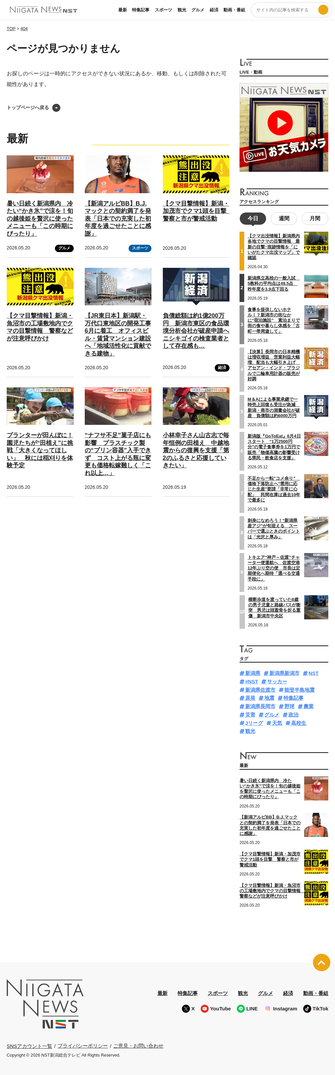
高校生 (298, 722)
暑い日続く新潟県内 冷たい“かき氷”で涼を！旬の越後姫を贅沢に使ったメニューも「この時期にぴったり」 (40, 218)
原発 (250, 697)
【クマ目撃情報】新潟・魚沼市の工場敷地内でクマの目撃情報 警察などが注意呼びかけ (272, 890)
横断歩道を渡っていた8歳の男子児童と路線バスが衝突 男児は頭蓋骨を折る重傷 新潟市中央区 (274, 606)
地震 (269, 697)
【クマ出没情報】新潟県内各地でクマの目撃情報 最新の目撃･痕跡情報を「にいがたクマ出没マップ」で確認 (274, 246)
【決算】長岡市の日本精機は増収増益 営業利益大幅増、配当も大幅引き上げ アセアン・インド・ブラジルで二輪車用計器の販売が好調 (274, 364)
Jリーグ (254, 722)
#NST (251, 680)
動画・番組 (234, 9)
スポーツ (163, 9)
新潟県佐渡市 (260, 689)
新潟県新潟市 (284, 672)
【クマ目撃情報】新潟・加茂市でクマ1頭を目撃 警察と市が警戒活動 (197, 211)
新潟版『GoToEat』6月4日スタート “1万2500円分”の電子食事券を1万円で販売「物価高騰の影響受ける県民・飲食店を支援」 (274, 446)
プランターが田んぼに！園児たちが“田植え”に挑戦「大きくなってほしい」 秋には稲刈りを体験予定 (40, 450)
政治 (293, 713)
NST (314, 672)
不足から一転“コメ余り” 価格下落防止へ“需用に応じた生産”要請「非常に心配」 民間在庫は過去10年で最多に (274, 488)
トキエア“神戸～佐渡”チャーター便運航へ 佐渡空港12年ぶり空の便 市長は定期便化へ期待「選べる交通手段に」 (274, 567)
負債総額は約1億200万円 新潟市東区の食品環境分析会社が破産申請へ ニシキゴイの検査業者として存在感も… (199, 330)
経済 (214, 9)
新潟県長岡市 (260, 705)
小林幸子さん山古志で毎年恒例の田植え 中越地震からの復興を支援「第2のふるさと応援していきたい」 (196, 450)
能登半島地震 (299, 689)
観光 (182, 9)
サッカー (277, 680)
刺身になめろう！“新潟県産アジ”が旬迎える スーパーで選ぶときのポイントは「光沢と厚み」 (274, 527)
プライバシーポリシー (83, 1045)
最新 (122, 9)
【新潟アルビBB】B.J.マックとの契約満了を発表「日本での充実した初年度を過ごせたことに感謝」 (118, 218)
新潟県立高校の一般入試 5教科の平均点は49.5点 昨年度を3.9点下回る (274, 283)
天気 (277, 722)
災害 (250, 713)
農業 (309, 705)
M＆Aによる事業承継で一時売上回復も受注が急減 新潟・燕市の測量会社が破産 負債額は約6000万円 (274, 406)
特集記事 (140, 9)
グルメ (197, 9)
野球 (289, 705)
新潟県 (252, 672)
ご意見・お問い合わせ (138, 1045)
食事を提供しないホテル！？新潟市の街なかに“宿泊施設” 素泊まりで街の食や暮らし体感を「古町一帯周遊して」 (274, 319)
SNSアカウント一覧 (29, 1045)
